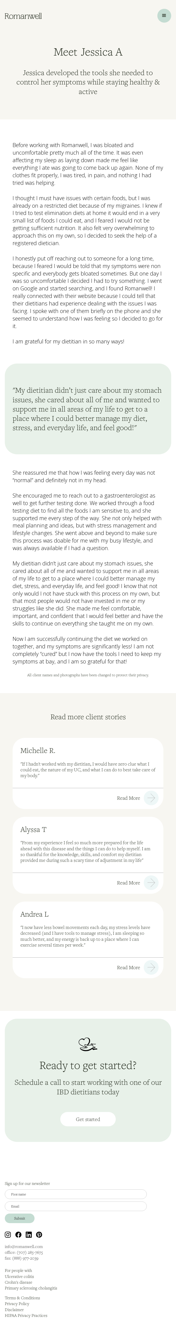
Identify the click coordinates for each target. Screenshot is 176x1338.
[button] (164, 16)
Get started (88, 1119)
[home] (23, 15)
